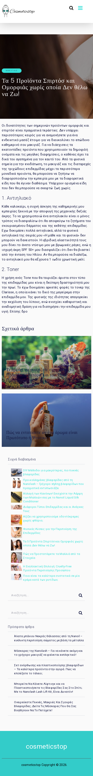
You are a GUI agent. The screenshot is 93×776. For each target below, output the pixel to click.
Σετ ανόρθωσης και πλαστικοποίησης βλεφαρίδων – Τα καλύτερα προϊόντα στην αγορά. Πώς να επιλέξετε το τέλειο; (49, 669)
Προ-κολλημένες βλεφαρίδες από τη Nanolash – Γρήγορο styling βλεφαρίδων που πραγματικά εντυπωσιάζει (53, 483)
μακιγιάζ (12, 71)
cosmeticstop (46, 746)
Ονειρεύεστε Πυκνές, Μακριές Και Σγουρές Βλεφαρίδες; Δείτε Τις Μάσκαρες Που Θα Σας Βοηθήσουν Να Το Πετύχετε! (45, 706)
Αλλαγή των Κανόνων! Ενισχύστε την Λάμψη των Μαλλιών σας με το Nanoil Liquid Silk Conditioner (52, 497)
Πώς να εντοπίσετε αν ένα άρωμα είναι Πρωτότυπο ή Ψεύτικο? (41, 435)
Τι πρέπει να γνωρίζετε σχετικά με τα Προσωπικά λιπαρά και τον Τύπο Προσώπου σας (40, 375)
